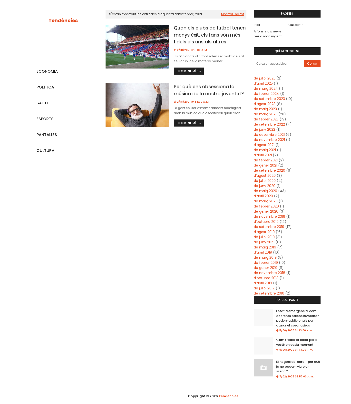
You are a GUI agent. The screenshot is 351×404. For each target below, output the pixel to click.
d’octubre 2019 (266, 221)
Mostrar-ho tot (232, 14)
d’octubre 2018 (266, 278)
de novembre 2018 (269, 272)
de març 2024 (266, 88)
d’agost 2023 (264, 103)
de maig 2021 (265, 150)
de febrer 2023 (266, 119)
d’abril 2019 (263, 252)
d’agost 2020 (265, 175)
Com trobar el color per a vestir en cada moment (296, 342)
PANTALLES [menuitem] (47, 135)
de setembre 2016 (269, 293)
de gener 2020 (266, 211)
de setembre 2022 (269, 124)
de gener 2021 (265, 165)
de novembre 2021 (269, 139)
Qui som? (295, 24)
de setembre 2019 (269, 226)
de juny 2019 (264, 242)
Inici (257, 24)
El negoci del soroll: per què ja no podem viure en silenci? (298, 366)
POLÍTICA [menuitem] (45, 87)
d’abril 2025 (263, 83)
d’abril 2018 (263, 283)
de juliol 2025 (264, 78)
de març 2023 (265, 114)
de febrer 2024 (266, 93)
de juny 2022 (264, 129)
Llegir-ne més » (189, 71)
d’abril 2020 (263, 196)
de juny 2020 (264, 185)
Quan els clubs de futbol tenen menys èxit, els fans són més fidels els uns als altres (210, 35)
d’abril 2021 (263, 155)
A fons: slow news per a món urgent (268, 34)
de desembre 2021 (269, 134)
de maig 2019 (265, 247)
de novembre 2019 (269, 216)
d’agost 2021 (264, 144)
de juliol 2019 (264, 237)
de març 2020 (266, 201)
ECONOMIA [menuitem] (47, 71)
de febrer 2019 (266, 262)
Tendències (63, 20)
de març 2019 (265, 257)
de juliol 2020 (265, 180)
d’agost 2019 (264, 231)
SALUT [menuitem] (43, 103)
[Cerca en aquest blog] (279, 63)
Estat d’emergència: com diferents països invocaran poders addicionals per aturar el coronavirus (297, 318)
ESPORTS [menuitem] (45, 119)
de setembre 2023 (269, 98)
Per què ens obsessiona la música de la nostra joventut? (209, 90)
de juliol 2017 (264, 288)
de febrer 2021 (266, 160)
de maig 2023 (265, 109)
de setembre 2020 (269, 170)
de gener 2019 (265, 267)
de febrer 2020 (266, 206)
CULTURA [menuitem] (45, 150)
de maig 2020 (265, 190)
